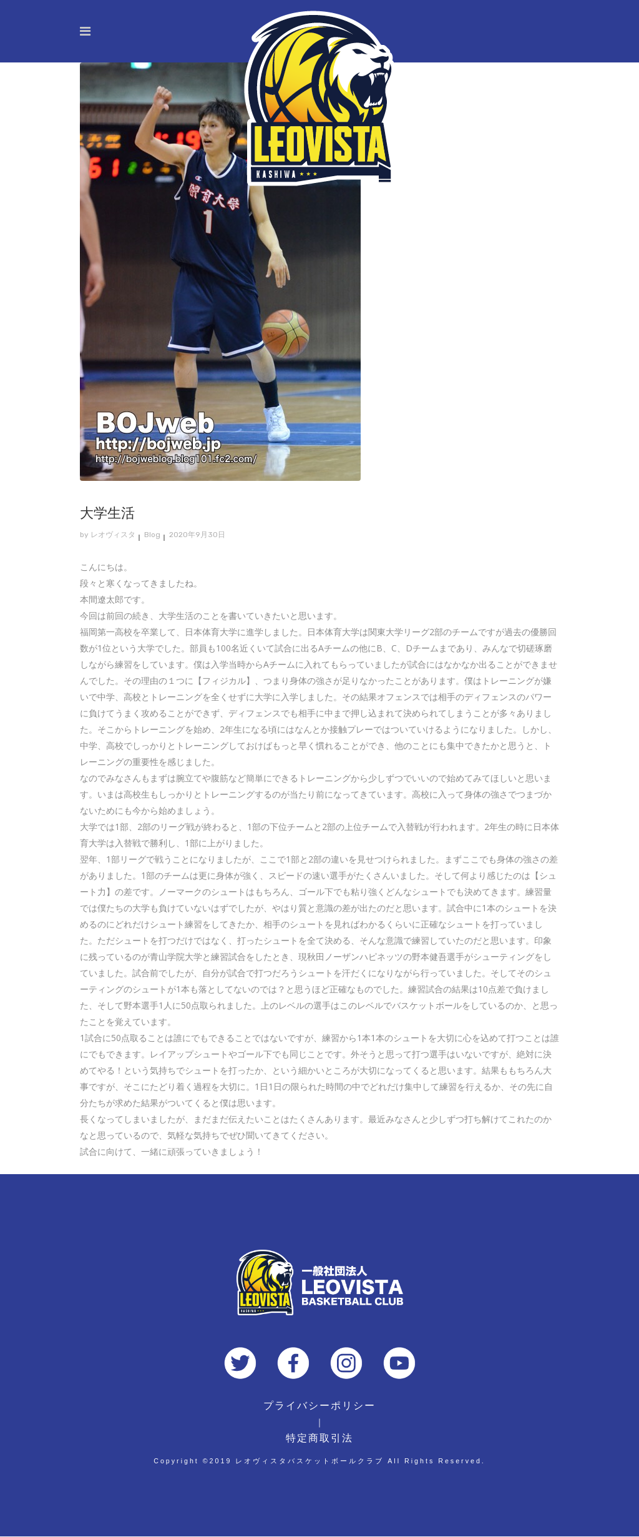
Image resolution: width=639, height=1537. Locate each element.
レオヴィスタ (112, 534)
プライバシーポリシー (319, 1405)
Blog (152, 534)
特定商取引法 (319, 1438)
